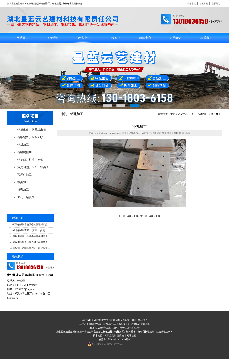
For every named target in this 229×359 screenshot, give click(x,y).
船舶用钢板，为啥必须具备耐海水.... (31, 236)
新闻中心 (145, 38)
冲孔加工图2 (133, 216)
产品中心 (84, 38)
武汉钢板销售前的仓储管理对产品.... (31, 224)
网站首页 (22, 38)
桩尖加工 (19, 182)
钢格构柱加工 (22, 152)
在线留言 (203, 3)
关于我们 (53, 38)
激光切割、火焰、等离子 (29, 167)
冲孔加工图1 (155, 216)
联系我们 (215, 3)
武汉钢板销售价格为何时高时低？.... (31, 242)
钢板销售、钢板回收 (26, 137)
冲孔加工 (216, 114)
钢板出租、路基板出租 (27, 130)
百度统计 (121, 335)
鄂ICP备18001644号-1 (119, 339)
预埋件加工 (20, 175)
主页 (172, 114)
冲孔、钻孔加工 (23, 197)
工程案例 (114, 38)
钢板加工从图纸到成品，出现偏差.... (31, 248)
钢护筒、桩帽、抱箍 (26, 160)
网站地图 (131, 335)
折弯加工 (19, 190)
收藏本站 (191, 3)
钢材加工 (19, 145)
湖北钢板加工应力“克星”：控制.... (30, 230)
